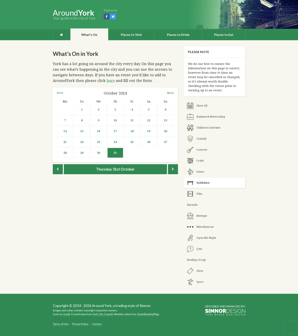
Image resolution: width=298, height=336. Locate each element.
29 (81, 152)
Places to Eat (223, 34)
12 (148, 120)
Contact (97, 324)
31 (115, 152)
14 (65, 131)
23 (98, 142)
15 (81, 131)
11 (132, 120)
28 (65, 152)
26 (148, 142)
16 (98, 131)
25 (132, 142)
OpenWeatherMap (148, 314)
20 (165, 131)
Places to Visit (131, 34)
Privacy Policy (80, 324)
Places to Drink (178, 34)
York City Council (103, 314)
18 (132, 131)
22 (81, 142)
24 (115, 142)
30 (98, 152)
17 (115, 131)
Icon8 (66, 314)
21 (65, 142)
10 (115, 120)
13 (165, 120)
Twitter (113, 16)
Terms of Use (60, 324)
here (111, 80)
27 (165, 142)
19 (148, 131)
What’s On (89, 34)
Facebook (106, 16)
